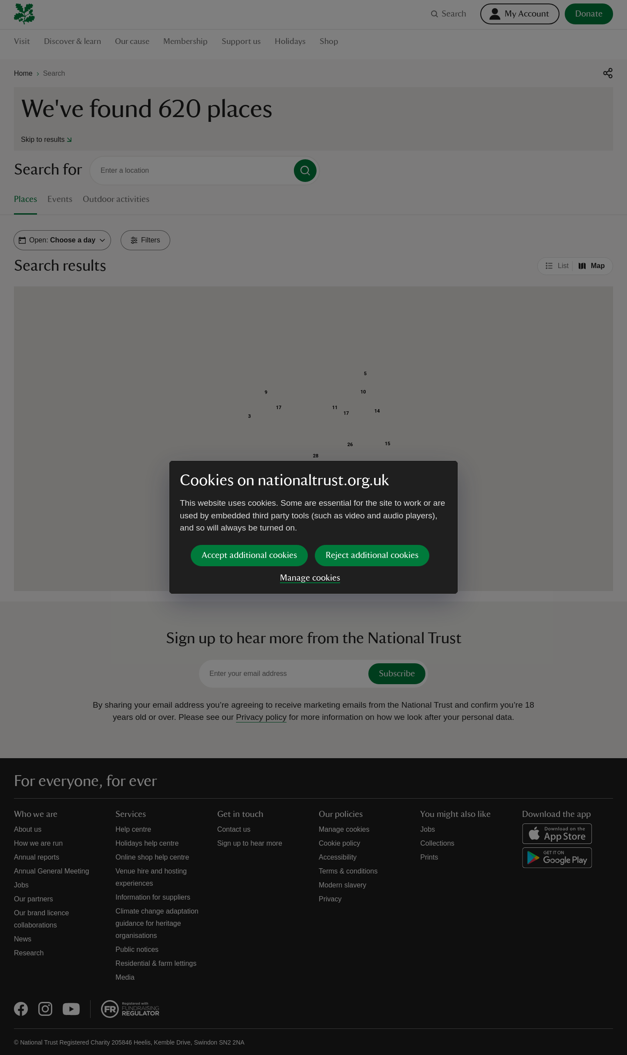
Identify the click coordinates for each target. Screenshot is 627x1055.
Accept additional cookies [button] (249, 555)
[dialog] (313, 527)
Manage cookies (310, 578)
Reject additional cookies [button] (372, 555)
